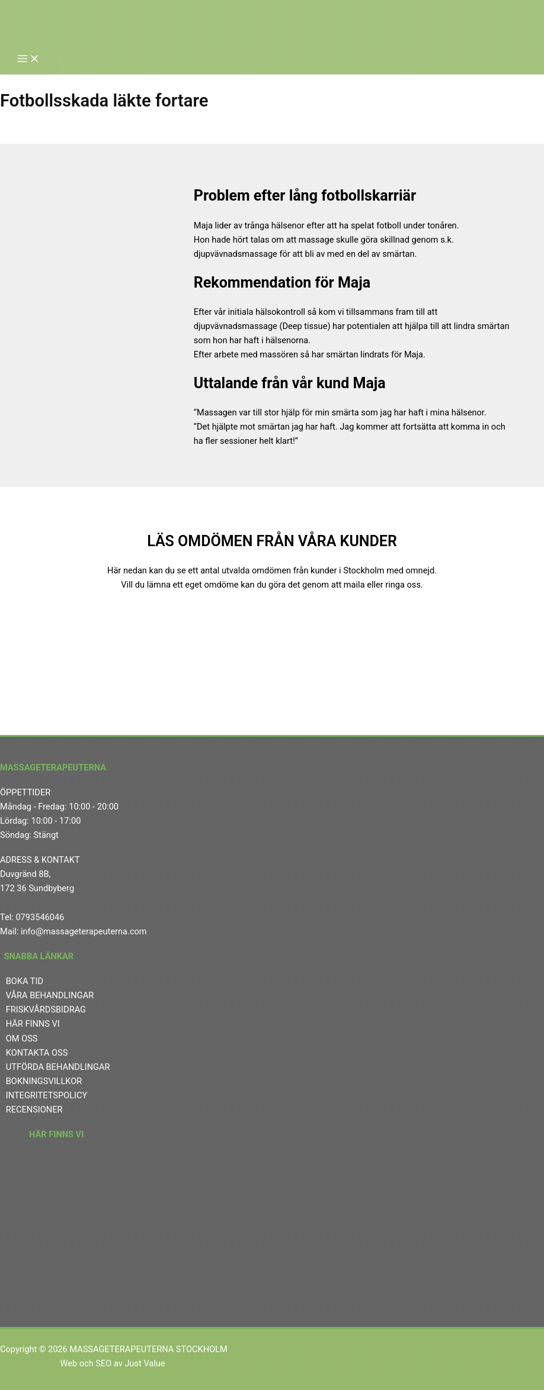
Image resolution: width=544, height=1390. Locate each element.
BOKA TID (24, 981)
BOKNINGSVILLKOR (44, 1081)
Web (68, 1363)
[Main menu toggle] (28, 59)
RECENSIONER (34, 1109)
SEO (103, 1363)
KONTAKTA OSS (37, 1052)
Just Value (145, 1363)
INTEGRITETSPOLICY (46, 1095)
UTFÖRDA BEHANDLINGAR (58, 1067)
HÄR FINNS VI (33, 1023)
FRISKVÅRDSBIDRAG (46, 1009)
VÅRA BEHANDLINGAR (50, 995)
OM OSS (22, 1038)
